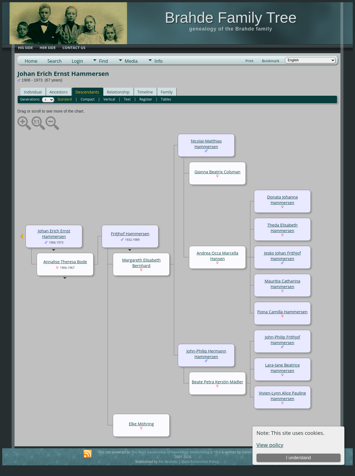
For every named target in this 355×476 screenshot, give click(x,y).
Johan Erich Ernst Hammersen (54, 233)
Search (55, 61)
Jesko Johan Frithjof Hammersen (282, 255)
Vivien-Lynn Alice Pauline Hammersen (282, 395)
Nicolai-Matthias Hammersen (206, 143)
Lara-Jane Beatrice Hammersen (282, 367)
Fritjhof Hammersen (130, 233)
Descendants (87, 92)
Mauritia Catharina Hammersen (282, 283)
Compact (88, 99)
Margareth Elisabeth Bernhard (141, 262)
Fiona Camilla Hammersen (282, 311)
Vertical (109, 99)
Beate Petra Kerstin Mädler (217, 381)
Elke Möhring (141, 423)
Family (166, 92)
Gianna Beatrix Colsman (217, 171)
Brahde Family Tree (230, 17)
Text (127, 99)
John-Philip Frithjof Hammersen (282, 339)
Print (249, 60)
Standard (64, 99)
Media (131, 61)
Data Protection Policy (200, 461)
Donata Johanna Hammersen (282, 199)
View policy (269, 444)
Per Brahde (167, 461)
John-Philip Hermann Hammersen (206, 353)
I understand (298, 457)
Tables (166, 99)
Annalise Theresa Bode (65, 261)
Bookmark (270, 60)
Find (103, 61)
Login (77, 61)
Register (145, 99)
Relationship (118, 92)
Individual (33, 92)
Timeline (145, 92)
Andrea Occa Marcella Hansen (217, 255)
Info (159, 61)
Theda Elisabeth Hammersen (282, 227)
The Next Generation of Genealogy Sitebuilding (170, 452)
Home (31, 61)
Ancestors (58, 92)
